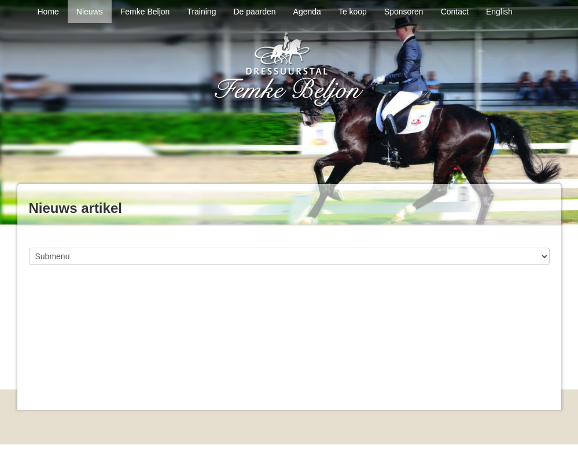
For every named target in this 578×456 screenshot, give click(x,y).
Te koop (352, 11)
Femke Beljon (145, 11)
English (499, 11)
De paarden (254, 11)
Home (48, 11)
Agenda (307, 11)
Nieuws (89, 11)
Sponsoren (404, 11)
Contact (455, 11)
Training (201, 11)
